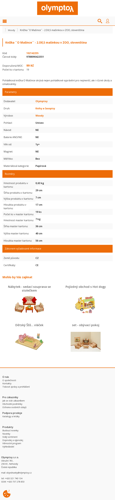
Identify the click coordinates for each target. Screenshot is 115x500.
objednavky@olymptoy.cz (19, 472)
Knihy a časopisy (45, 108)
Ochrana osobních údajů (14, 407)
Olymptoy (41, 101)
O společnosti (9, 380)
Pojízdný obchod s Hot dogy (85, 287)
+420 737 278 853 (15, 481)
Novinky (6, 433)
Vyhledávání (8, 446)
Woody (11, 30)
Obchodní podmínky (12, 404)
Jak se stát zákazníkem (13, 400)
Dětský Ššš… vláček (29, 325)
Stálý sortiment (10, 436)
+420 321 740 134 (13, 478)
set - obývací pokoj (85, 325)
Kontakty (6, 383)
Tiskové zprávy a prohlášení (16, 386)
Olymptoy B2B (57, 8)
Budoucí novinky (10, 430)
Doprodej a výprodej (12, 440)
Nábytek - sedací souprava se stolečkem (29, 288)
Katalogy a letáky (10, 416)
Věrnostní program (11, 443)
